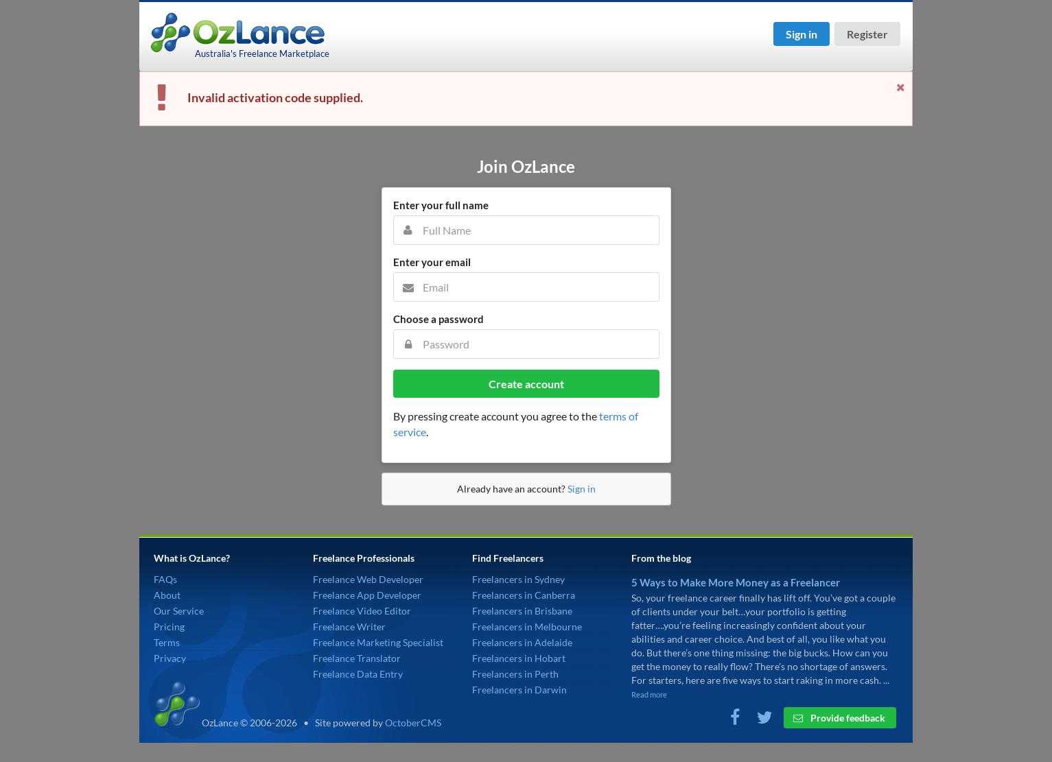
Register (867, 33)
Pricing (169, 626)
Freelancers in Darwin (519, 689)
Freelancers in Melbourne (527, 626)
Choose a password (438, 319)
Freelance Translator (357, 658)
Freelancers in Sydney (518, 579)
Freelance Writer (349, 626)
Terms (167, 642)
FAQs (165, 579)
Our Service (179, 611)
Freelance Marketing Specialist (378, 642)
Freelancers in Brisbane (522, 611)
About (167, 595)
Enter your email (432, 262)
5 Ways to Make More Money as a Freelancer (735, 582)
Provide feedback (839, 718)
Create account (526, 383)
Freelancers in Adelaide (522, 642)
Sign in (801, 33)
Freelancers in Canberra (523, 595)
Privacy (170, 658)
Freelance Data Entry (358, 674)
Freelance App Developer (367, 595)
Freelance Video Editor (362, 611)
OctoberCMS (413, 722)
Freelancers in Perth (515, 674)
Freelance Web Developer (368, 579)
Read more (649, 694)
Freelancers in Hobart (518, 658)
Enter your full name (441, 205)
